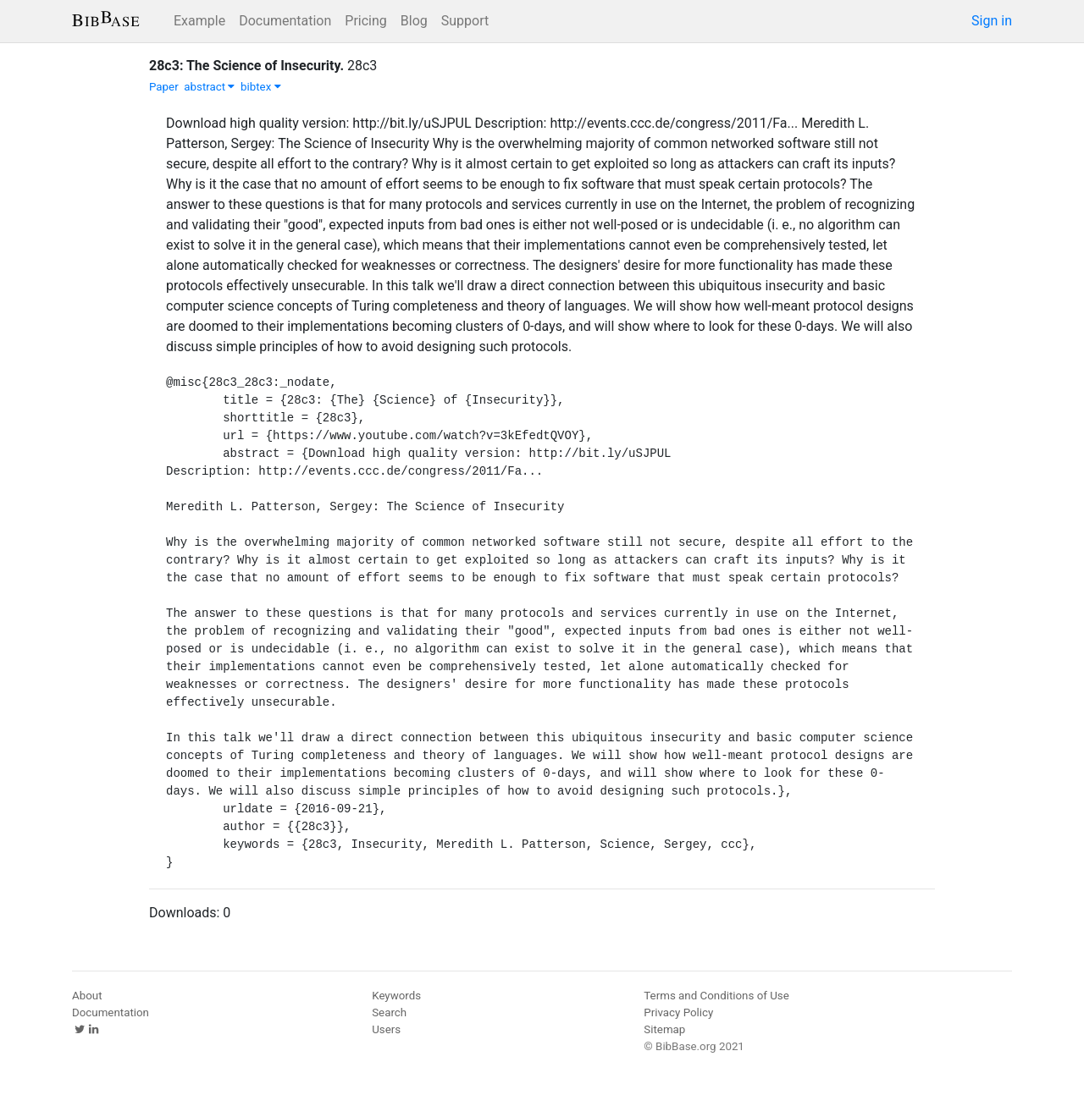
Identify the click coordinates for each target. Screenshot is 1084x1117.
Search (389, 1012)
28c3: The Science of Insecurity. (246, 66)
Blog (414, 21)
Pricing (366, 21)
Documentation (285, 21)
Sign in (991, 21)
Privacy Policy (678, 1012)
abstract (209, 86)
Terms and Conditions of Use (716, 995)
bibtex (261, 86)
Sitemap (664, 1029)
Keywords (396, 995)
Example (199, 21)
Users (386, 1029)
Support (465, 21)
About (87, 995)
